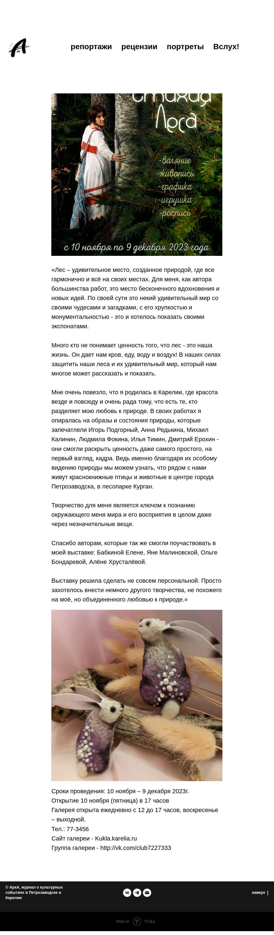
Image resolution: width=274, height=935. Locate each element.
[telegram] (137, 896)
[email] (147, 896)
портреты (185, 46)
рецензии (139, 46)
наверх (260, 896)
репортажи (91, 46)
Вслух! (226, 46)
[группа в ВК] (127, 896)
